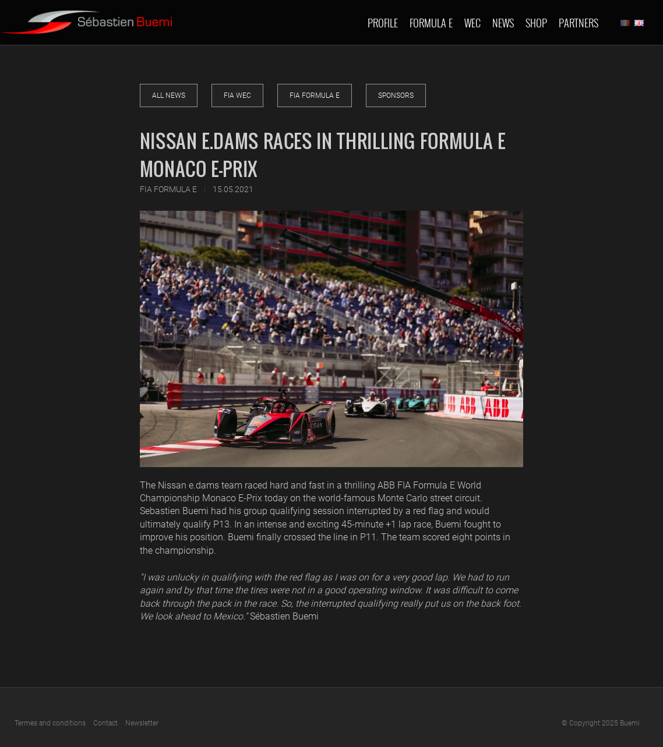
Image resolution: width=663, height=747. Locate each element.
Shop (536, 22)
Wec (472, 22)
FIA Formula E (315, 95)
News (503, 22)
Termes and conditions (50, 723)
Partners (578, 22)
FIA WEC (237, 95)
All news (168, 95)
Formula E (431, 22)
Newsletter (141, 723)
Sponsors (396, 95)
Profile (383, 22)
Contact (105, 723)
